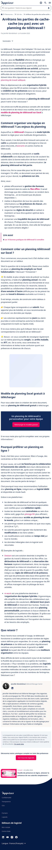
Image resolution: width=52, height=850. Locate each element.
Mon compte (6, 827)
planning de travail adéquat (13, 80)
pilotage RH (30, 514)
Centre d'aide (6, 831)
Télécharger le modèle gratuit (26, 425)
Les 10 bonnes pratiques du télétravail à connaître (23, 239)
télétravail (19, 132)
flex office (35, 189)
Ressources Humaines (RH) (9, 14)
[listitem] (26, 708)
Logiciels (4, 817)
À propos (5, 813)
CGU (3, 806)
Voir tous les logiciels (26, 758)
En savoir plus (19, 744)
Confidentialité (6, 798)
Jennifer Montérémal (10, 33)
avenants (21, 146)
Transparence (6, 802)
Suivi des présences (20, 14)
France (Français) (17, 843)
